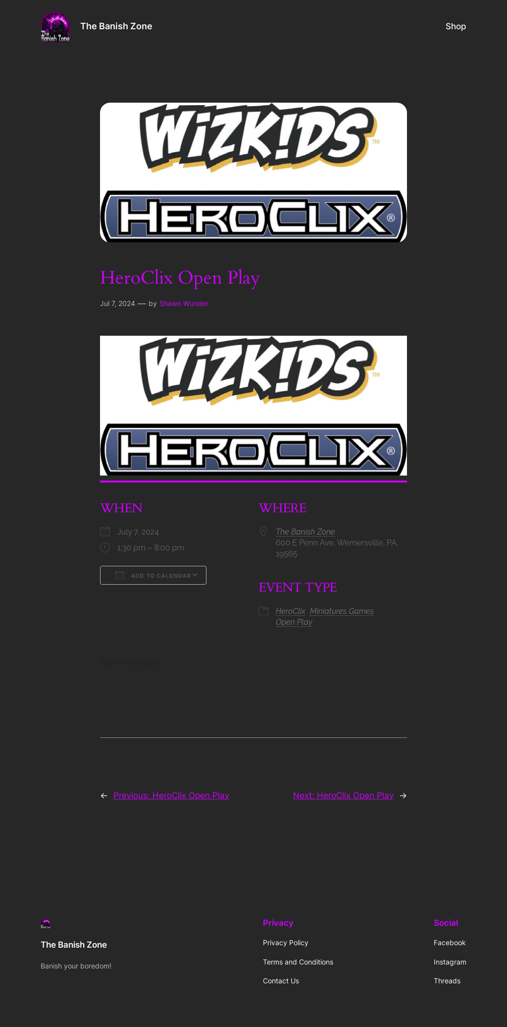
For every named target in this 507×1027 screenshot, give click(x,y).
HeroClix (290, 611)
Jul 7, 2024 (117, 303)
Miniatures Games (342, 611)
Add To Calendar (153, 575)
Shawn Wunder (183, 303)
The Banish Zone (116, 26)
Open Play (294, 622)
